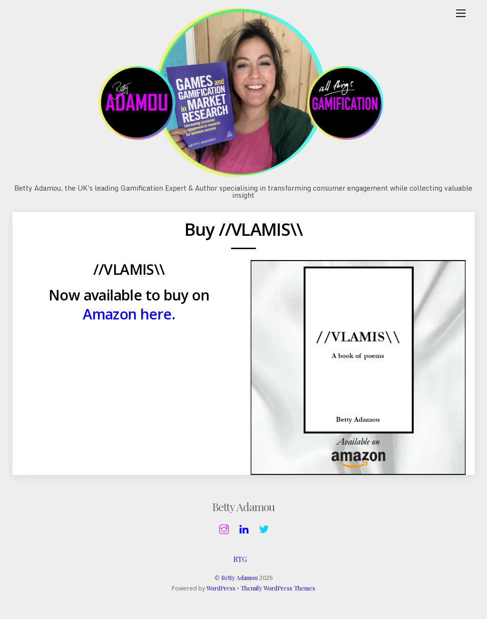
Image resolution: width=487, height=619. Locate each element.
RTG (240, 559)
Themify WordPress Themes (278, 589)
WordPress (220, 589)
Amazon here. (129, 314)
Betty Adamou (239, 578)
